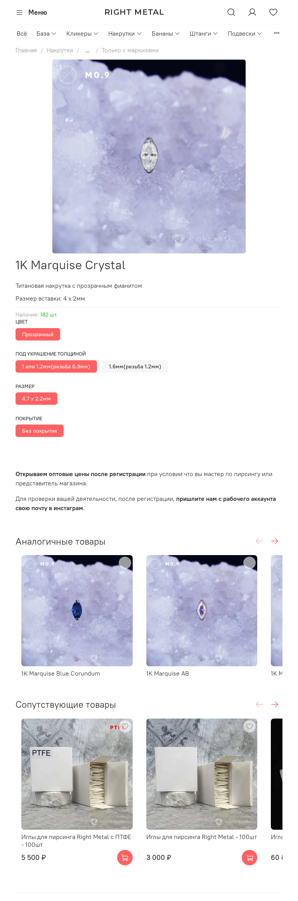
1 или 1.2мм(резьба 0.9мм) (56, 366)
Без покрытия (39, 430)
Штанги (204, 33)
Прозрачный (38, 334)
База (46, 33)
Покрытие (29, 418)
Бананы (166, 33)
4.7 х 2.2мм (36, 398)
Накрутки (125, 33)
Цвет (22, 322)
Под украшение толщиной (51, 354)
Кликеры (82, 33)
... (87, 49)
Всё (22, 33)
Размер (25, 386)
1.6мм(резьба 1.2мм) (135, 366)
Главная (26, 50)
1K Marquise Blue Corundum (70, 664)
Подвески (245, 33)
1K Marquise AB (168, 664)
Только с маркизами (130, 50)
